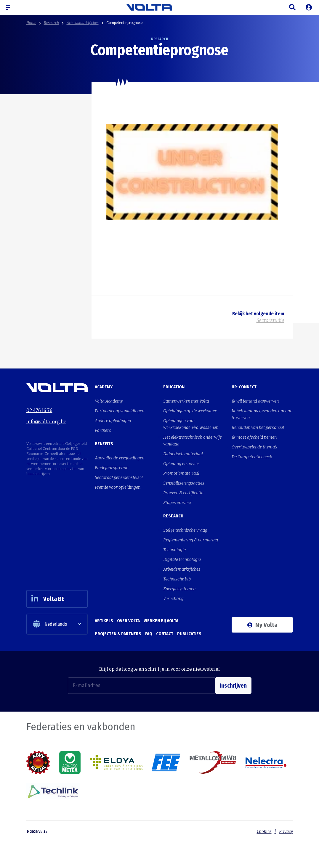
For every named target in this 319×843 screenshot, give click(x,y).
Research (51, 23)
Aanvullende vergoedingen (119, 458)
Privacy (286, 831)
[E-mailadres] (141, 685)
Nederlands (50, 624)
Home (31, 23)
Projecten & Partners (118, 633)
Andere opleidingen (113, 420)
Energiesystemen (179, 588)
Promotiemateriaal (181, 473)
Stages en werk (177, 502)
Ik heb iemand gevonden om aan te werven (262, 414)
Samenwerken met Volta (186, 401)
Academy (104, 387)
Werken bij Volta (161, 620)
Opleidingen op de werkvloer (190, 411)
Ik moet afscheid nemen (254, 437)
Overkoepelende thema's (254, 447)
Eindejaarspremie (111, 467)
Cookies (264, 831)
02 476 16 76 (39, 410)
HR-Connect (244, 387)
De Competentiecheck (252, 456)
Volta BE (48, 599)
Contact (164, 633)
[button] (10, 7)
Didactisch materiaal (183, 453)
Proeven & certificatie (183, 492)
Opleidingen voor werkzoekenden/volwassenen (190, 424)
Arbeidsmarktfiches (83, 23)
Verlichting (173, 598)
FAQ (148, 633)
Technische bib (177, 579)
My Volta (262, 624)
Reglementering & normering (190, 540)
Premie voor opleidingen (117, 487)
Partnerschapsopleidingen (119, 411)
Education (174, 387)
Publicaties (189, 633)
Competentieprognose (124, 23)
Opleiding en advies (181, 463)
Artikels (104, 620)
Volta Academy (109, 401)
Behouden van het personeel (258, 427)
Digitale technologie (182, 559)
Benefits (104, 443)
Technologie (174, 549)
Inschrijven (233, 685)
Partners (103, 430)
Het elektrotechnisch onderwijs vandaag (192, 441)
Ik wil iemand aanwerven (255, 401)
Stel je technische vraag (185, 530)
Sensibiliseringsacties (183, 483)
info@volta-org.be (46, 421)
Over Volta (128, 620)
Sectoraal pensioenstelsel (119, 477)
